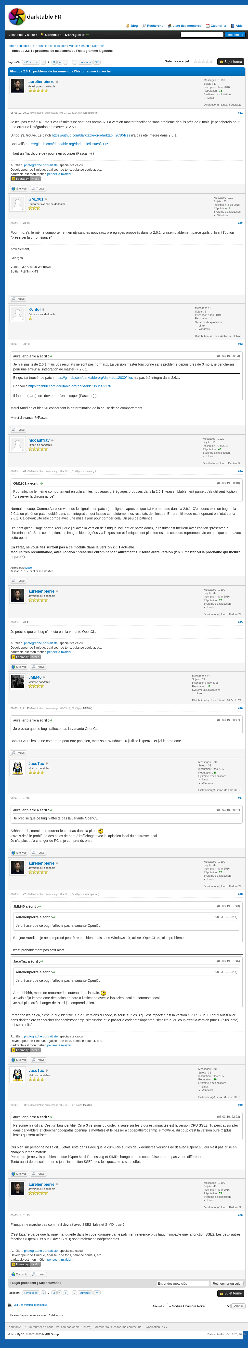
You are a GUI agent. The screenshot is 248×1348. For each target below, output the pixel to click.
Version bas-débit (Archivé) (73, 1327)
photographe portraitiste (41, 165)
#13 (240, 343)
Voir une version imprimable (30, 1304)
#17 (240, 797)
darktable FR (17, 1327)
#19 (240, 1104)
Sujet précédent (24, 1283)
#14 (240, 471)
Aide (239, 25)
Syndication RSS (156, 1327)
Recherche (155, 25)
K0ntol (34, 309)
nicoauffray (39, 440)
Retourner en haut (41, 1327)
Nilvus (28, 568)
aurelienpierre (41, 82)
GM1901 (35, 199)
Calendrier (218, 25)
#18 (240, 894)
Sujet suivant (49, 1283)
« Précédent (31, 62)
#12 (240, 223)
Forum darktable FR (21, 46)
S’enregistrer (74, 35)
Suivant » (85, 62)
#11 (240, 112)
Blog (134, 25)
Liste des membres (186, 25)
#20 (240, 1215)
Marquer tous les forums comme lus (118, 1327)
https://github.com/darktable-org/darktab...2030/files (91, 135)
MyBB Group (50, 1334)
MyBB (20, 1334)
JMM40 (34, 677)
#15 (240, 622)
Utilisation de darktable (51, 46)
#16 (240, 708)
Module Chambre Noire (84, 46)
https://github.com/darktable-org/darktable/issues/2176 (67, 144)
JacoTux (36, 764)
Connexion (53, 35)
